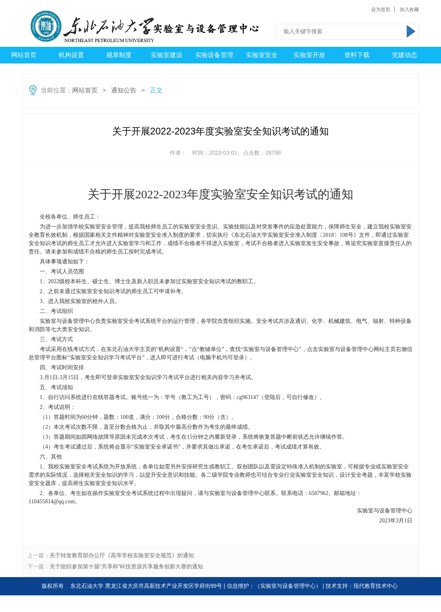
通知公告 (123, 90)
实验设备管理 (214, 55)
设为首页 (380, 9)
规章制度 (119, 55)
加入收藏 (409, 9)
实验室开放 (309, 55)
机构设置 (71, 55)
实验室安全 (262, 55)
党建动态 (404, 55)
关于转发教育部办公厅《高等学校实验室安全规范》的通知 (122, 555)
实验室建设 (166, 55)
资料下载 (357, 55)
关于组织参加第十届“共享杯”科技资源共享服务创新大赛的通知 (126, 566)
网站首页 (23, 55)
